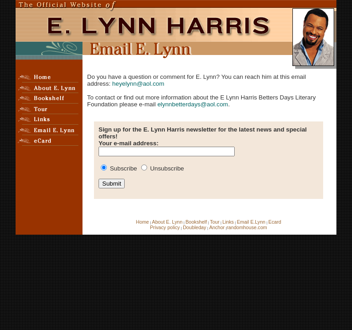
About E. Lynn (167, 222)
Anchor (217, 227)
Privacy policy (165, 227)
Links (228, 222)
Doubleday (194, 227)
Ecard (275, 222)
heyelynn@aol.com (138, 83)
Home (142, 222)
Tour (215, 222)
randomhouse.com (246, 227)
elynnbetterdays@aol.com (192, 104)
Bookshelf (196, 222)
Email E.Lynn (251, 222)
